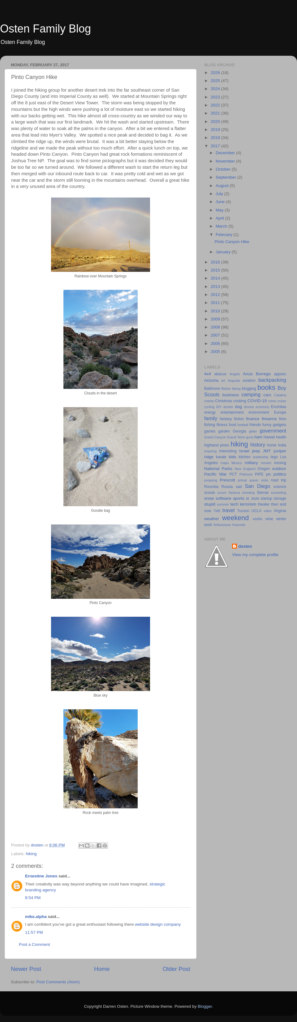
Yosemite (238, 525)
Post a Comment (34, 944)
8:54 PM (33, 897)
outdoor (279, 468)
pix (268, 474)
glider (253, 431)
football (243, 425)
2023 (216, 97)
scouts (209, 492)
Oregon (263, 469)
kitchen (245, 457)
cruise (281, 401)
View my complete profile (255, 554)
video (268, 511)
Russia (227, 487)
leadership (261, 457)
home (271, 445)
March (222, 226)
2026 (216, 72)
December (226, 152)
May (220, 210)
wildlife (258, 519)
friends (255, 425)
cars (267, 395)
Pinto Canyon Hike (232, 241)
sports (238, 498)
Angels (235, 374)
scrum (221, 492)
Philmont (245, 474)
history (257, 444)
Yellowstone (222, 525)
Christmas (223, 401)
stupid (209, 504)
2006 (216, 343)
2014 (216, 278)
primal (242, 480)
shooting (248, 492)
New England (245, 469)
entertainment (232, 412)
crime (272, 401)
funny (267, 425)
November (226, 161)
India (282, 445)
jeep (256, 451)
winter (281, 519)
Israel (244, 451)
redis (264, 480)
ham (258, 437)
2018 (216, 137)
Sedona (234, 492)
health (281, 437)
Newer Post (26, 969)
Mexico (236, 463)
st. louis (252, 498)
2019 (216, 129)
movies (266, 463)
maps (225, 463)
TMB (216, 511)
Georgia (239, 431)
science (279, 487)
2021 (216, 113)
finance (253, 418)
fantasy (226, 419)
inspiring (210, 451)
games (209, 431)
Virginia (280, 511)
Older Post (176, 969)
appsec (280, 374)
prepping (210, 480)
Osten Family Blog (45, 28)
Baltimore (212, 388)
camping (251, 394)
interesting (227, 451)
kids (232, 456)
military (251, 462)
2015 (216, 270)
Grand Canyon (215, 437)
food (232, 425)
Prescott (227, 480)
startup (266, 498)
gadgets (279, 425)
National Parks (218, 468)
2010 (216, 311)
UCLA (256, 511)
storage (280, 498)
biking (236, 388)
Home (102, 969)
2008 (216, 327)
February (225, 234)
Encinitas (278, 407)
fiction (239, 419)
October (224, 169)
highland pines (216, 445)
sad (239, 487)
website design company (158, 924)
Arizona (211, 380)
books (266, 387)
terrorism (248, 504)
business (230, 395)
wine (269, 519)
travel (228, 510)
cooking (239, 401)
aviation (249, 380)
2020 (216, 121)
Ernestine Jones (41, 876)
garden (224, 431)
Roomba (211, 487)
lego (274, 457)
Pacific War (215, 474)
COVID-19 (257, 400)
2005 (216, 351)
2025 (216, 80)
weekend (235, 518)
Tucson (243, 511)
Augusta (234, 380)
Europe (280, 412)
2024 (216, 88)
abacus (220, 374)
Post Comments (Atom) (58, 982)
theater (264, 504)
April (220, 218)
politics (279, 474)
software (223, 498)
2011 (216, 302)
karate (221, 457)
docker (228, 407)
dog (238, 406)
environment (258, 412)
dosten (245, 546)
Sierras (263, 492)
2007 (216, 335)
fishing (209, 425)
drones (249, 407)
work (208, 525)
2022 (216, 105)
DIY (219, 407)
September (226, 177)
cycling (209, 407)
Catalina (280, 395)
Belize (226, 388)
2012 (216, 294)
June (221, 201)
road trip (278, 480)
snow (209, 498)
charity (209, 401)
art (223, 380)
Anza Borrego (257, 374)
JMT (267, 451)
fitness (222, 425)
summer (223, 504)
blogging (249, 388)
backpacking (272, 380)
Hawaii (269, 437)
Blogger (205, 1006)
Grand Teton (236, 437)
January (224, 252)
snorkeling (278, 492)
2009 (216, 319)
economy (262, 407)
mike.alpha (36, 916)
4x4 (207, 374)
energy (210, 412)
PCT (233, 474)
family (210, 418)
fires (282, 419)
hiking (31, 853)
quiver (253, 480)
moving (280, 463)
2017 (216, 146)
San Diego (257, 486)
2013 (216, 286)
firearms (269, 418)
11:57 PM (34, 932)
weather (211, 518)
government (273, 430)
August (223, 185)
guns (249, 437)
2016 (216, 262)
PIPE (259, 474)
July (220, 193)
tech (234, 504)
